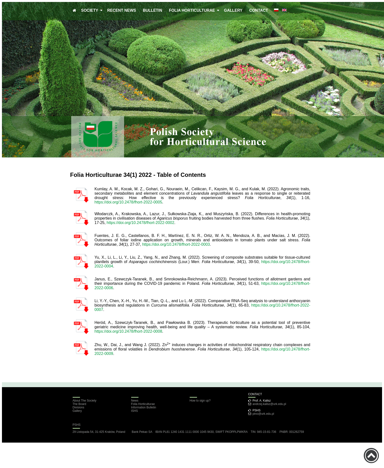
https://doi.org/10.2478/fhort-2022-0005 (128, 202)
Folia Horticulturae (143, 404)
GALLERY (233, 10)
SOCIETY (90, 10)
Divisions (78, 407)
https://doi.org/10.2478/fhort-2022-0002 (140, 223)
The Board (79, 404)
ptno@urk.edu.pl (263, 413)
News (134, 400)
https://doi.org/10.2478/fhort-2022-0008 (128, 331)
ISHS (134, 411)
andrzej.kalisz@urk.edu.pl (269, 404)
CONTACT (258, 10)
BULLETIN (152, 10)
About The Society (85, 400)
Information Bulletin (143, 407)
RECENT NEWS (121, 10)
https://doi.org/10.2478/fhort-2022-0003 (176, 244)
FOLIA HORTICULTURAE (193, 10)
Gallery (77, 411)
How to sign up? (200, 400)
